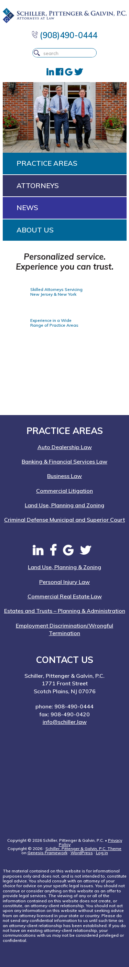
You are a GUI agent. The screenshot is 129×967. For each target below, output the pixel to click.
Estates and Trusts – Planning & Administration (64, 610)
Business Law (64, 475)
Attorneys (38, 185)
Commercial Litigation (64, 490)
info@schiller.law (65, 721)
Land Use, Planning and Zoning (64, 505)
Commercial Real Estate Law (65, 596)
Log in (102, 852)
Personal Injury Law (64, 581)
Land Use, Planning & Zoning (64, 567)
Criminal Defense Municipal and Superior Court (64, 519)
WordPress (82, 852)
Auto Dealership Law (64, 447)
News (27, 207)
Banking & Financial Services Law (64, 461)
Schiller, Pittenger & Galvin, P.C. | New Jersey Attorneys (65, 15)
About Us (35, 230)
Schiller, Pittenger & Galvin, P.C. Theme (83, 848)
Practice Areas (47, 163)
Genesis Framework (47, 852)
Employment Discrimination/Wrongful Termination (64, 629)
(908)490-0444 (64, 35)
